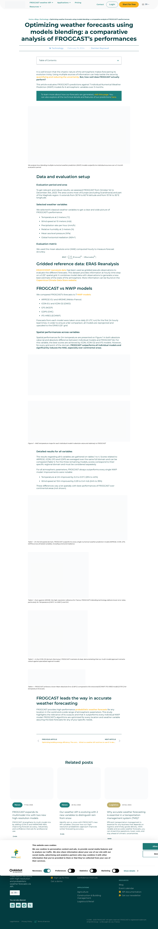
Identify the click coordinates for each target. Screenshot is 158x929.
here (113, 97)
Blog (36, 19)
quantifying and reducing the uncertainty (57, 77)
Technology (44, 19)
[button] (118, 61)
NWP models (84, 294)
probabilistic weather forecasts (91, 709)
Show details (129, 924)
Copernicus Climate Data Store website (56, 280)
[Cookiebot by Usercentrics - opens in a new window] (16, 924)
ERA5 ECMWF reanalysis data (51, 270)
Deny (137, 907)
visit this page (101, 94)
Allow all (137, 900)
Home (31, 19)
